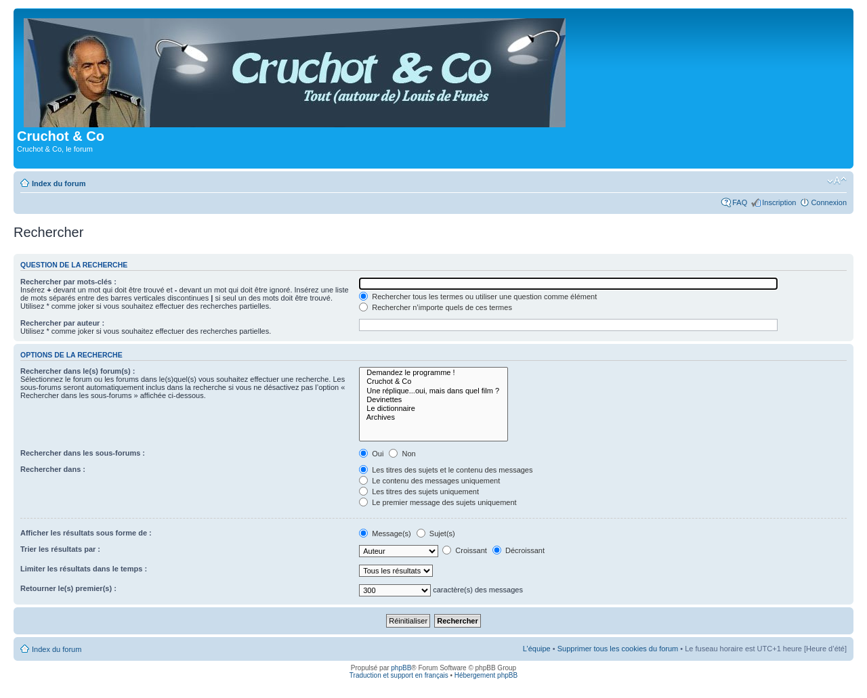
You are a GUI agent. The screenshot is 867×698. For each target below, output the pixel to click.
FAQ (739, 202)
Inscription (779, 202)
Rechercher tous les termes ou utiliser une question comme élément (478, 296)
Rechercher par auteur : (62, 323)
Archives (433, 417)
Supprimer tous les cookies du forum (618, 649)
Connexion (829, 202)
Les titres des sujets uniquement (419, 491)
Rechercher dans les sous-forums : (82, 453)
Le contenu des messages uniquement (429, 481)
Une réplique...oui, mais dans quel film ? (433, 391)
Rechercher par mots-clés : (68, 282)
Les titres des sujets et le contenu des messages (445, 470)
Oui (371, 454)
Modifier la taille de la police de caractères (837, 181)
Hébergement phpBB (485, 675)
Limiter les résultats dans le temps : (83, 569)
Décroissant (518, 550)
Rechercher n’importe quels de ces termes (435, 307)
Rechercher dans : (52, 469)
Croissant (464, 550)
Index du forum (58, 183)
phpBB (401, 668)
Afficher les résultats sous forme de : (86, 533)
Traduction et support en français (399, 675)
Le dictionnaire (433, 408)
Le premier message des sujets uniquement (437, 502)
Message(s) (386, 533)
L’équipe (537, 649)
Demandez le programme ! (433, 372)
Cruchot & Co (433, 381)
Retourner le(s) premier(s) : (68, 588)
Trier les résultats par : (60, 549)
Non (402, 454)
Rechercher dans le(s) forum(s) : (77, 371)
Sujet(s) (436, 533)
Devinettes (433, 399)
